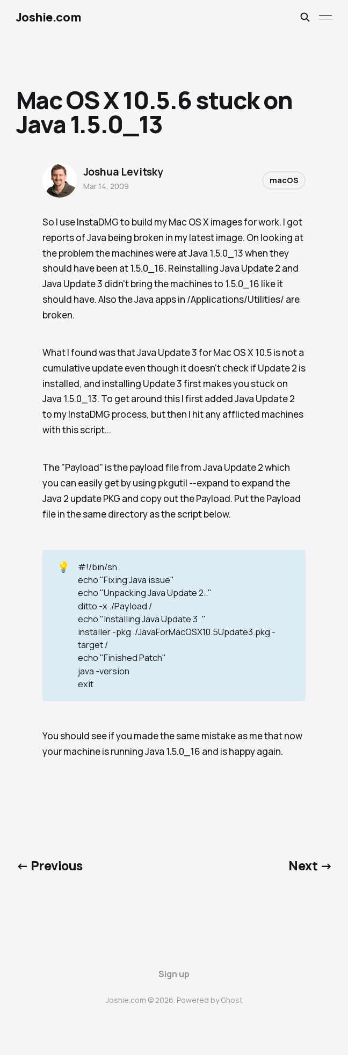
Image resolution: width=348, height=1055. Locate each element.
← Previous (49, 865)
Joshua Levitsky (123, 172)
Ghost (232, 1000)
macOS (284, 180)
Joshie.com (49, 17)
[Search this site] (305, 17)
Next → (310, 865)
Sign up (174, 974)
